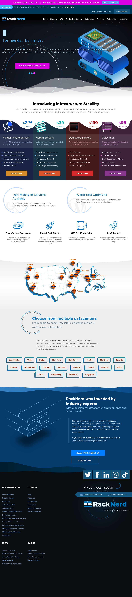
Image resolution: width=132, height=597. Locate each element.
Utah (29, 360)
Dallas (42, 360)
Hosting (53, 19)
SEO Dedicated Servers (11, 532)
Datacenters (112, 19)
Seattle (89, 360)
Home (45, 19)
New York (56, 360)
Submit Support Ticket (36, 553)
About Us (124, 19)
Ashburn (105, 367)
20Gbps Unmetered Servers (13, 525)
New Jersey (73, 360)
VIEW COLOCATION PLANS (32, 66)
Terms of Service (8, 550)
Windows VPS (7, 508)
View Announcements (36, 557)
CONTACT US (84, 460)
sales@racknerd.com (103, 12)
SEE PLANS (16, 173)
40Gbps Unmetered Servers (13, 529)
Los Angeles (14, 360)
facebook (97, 471)
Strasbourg (56, 374)
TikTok (123, 471)
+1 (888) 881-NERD (118, 495)
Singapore (89, 374)
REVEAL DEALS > (110, 3)
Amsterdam (30, 367)
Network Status (34, 560)
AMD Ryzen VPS (8, 505)
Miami (119, 367)
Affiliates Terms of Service (12, 553)
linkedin (105, 471)
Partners (100, 19)
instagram (115, 471)
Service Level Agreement (11, 564)
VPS (61, 19)
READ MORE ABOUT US (88, 453)
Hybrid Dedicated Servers (12, 512)
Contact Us (32, 505)
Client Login (32, 550)
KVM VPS (6, 501)
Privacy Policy (7, 560)
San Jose (61, 367)
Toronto (119, 360)
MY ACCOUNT (122, 12)
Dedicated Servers (74, 19)
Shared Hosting (8, 495)
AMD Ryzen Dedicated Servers (14, 518)
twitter (86, 471)
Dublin (41, 374)
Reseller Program (34, 512)
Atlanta (76, 367)
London (13, 367)
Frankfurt (73, 374)
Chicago (46, 367)
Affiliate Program (34, 508)
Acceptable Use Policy (10, 557)
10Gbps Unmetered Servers (12, 522)
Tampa (90, 367)
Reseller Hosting (8, 498)
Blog (29, 495)
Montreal (104, 360)
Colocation (89, 19)
